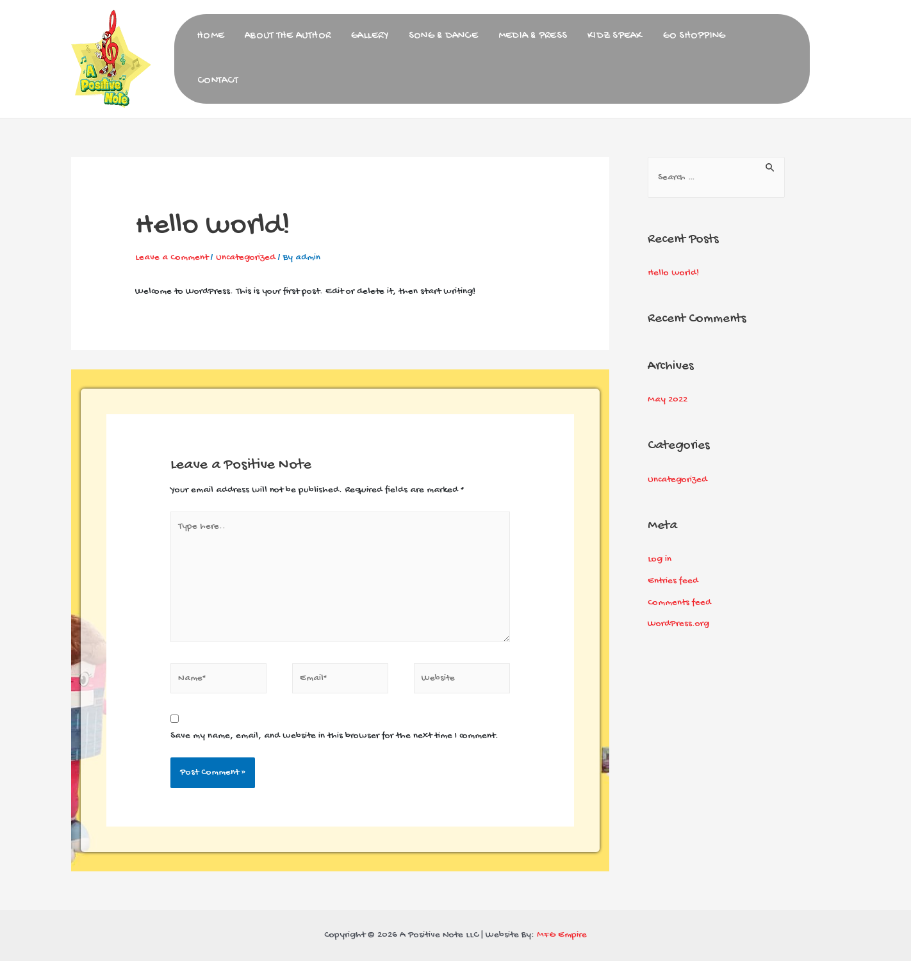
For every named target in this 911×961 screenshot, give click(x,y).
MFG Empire (562, 935)
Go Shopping (694, 36)
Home (210, 36)
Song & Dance (443, 36)
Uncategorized (245, 257)
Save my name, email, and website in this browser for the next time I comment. (334, 735)
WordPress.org (678, 623)
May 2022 (667, 399)
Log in (659, 559)
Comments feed (679, 602)
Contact (217, 81)
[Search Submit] (771, 166)
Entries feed (673, 580)
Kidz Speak (615, 36)
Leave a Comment (171, 257)
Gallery (369, 36)
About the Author (288, 36)
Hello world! (673, 273)
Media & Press (532, 36)
